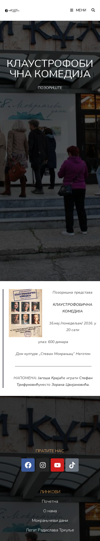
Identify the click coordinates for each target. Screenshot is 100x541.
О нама (50, 511)
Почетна (50, 501)
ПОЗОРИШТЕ (50, 87)
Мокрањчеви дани (50, 520)
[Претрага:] (91, 10)
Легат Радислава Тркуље (50, 530)
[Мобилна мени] (78, 10)
